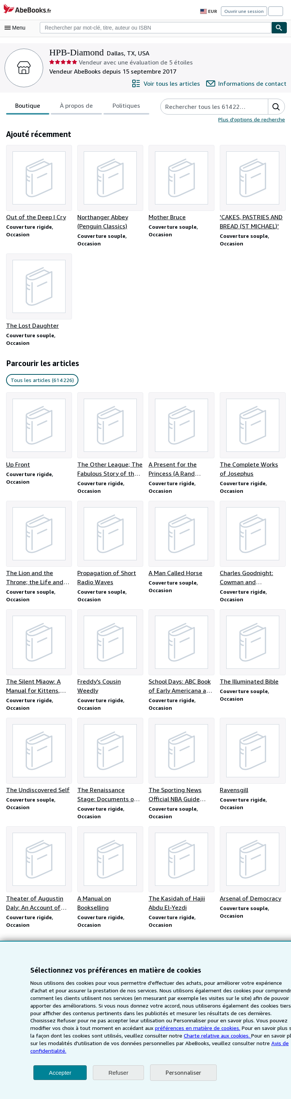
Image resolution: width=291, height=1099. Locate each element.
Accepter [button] (60, 1072)
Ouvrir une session (245, 11)
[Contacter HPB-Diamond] (248, 83)
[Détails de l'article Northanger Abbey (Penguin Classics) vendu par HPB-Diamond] (109, 188)
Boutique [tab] (27, 107)
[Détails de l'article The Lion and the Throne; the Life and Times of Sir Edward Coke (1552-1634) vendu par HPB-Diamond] (38, 546)
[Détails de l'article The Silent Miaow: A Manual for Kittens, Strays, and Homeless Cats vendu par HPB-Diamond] (38, 655)
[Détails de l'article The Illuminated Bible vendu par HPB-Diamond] (252, 651)
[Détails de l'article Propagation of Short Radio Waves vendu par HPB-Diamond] (109, 546)
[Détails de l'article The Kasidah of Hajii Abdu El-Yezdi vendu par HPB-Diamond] (181, 874)
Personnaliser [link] (183, 1072)
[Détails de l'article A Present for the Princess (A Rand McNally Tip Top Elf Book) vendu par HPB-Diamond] (181, 437)
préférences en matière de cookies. (104, 1035)
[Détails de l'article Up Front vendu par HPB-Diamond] (38, 432)
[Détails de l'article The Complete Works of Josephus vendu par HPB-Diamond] (252, 437)
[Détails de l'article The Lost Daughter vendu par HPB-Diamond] (38, 293)
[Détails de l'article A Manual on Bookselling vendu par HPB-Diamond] (109, 874)
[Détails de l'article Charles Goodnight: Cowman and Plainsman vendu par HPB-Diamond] (252, 546)
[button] (276, 107)
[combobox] (155, 27)
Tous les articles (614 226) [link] (41, 382)
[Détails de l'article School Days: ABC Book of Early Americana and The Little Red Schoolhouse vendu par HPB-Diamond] (181, 655)
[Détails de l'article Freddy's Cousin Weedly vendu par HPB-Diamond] (109, 655)
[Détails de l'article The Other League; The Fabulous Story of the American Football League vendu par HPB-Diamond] (109, 437)
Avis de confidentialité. (201, 1050)
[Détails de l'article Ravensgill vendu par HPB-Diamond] (252, 760)
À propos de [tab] (75, 107)
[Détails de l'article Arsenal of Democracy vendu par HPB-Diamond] (252, 869)
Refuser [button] (118, 1072)
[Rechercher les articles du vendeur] (207, 107)
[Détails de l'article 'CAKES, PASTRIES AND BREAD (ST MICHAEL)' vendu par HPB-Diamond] (252, 188)
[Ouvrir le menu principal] (16, 27)
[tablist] (76, 107)
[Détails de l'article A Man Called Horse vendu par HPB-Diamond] (181, 541)
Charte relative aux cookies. (119, 1043)
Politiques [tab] (124, 107)
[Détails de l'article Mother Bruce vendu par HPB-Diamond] (181, 183)
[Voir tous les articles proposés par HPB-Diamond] (172, 83)
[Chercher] (279, 27)
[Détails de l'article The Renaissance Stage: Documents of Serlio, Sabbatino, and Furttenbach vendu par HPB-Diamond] (109, 765)
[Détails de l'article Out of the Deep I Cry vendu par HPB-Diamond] (38, 183)
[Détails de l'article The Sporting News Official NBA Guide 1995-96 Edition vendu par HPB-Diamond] (181, 765)
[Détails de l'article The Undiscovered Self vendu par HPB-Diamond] (38, 760)
